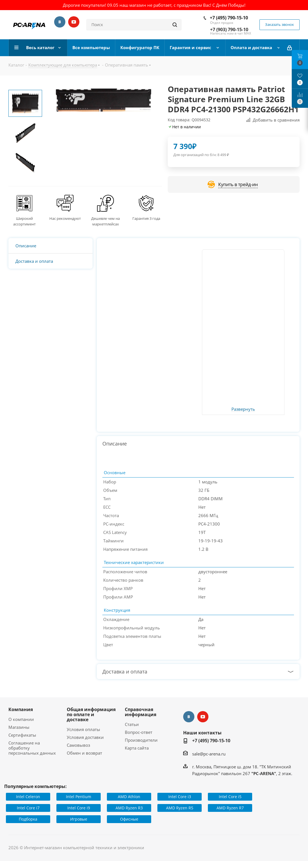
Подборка (28, 819)
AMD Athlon (129, 796)
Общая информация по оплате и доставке (91, 714)
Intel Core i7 (28, 807)
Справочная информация (140, 712)
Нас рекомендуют (65, 218)
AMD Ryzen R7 (230, 807)
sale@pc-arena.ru (209, 754)
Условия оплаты (83, 729)
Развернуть (243, 409)
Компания (20, 709)
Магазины (18, 727)
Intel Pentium (78, 796)
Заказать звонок (279, 24)
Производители (141, 740)
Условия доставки (85, 737)
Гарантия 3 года (146, 218)
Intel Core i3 (179, 796)
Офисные (129, 819)
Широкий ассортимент (24, 221)
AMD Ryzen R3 (129, 807)
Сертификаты (22, 735)
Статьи (132, 724)
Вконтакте (59, 22)
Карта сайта (137, 748)
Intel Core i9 (78, 807)
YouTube (73, 22)
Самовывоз (78, 745)
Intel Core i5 (230, 796)
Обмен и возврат (84, 753)
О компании (21, 719)
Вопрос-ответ (138, 732)
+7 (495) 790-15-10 (229, 18)
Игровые (78, 819)
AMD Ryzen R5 (179, 807)
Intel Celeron (28, 796)
